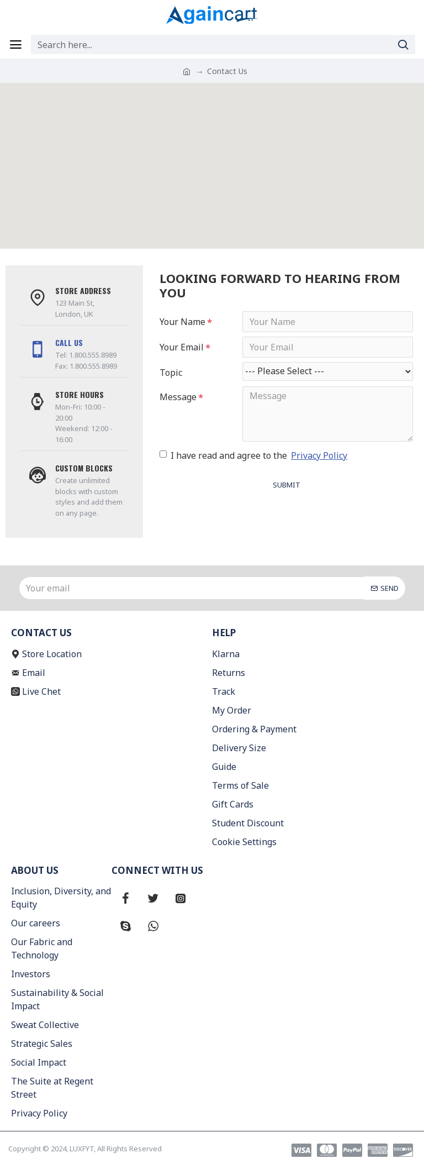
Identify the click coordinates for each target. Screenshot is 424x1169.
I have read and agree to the (254, 455)
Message (178, 397)
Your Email (182, 347)
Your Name (182, 322)
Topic (171, 372)
